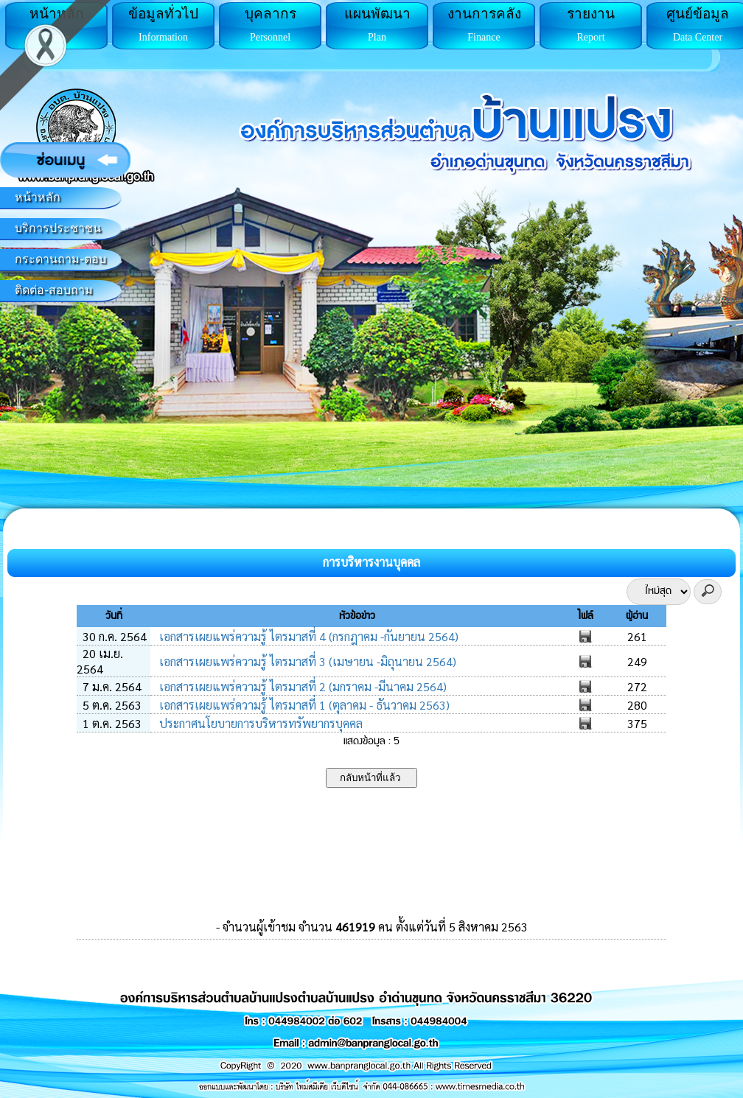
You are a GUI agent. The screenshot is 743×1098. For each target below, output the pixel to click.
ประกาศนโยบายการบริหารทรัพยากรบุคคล (259, 723)
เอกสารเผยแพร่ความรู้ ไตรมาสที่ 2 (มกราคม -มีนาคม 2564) (301, 686)
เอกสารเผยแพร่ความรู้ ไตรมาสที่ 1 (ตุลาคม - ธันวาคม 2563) (303, 705)
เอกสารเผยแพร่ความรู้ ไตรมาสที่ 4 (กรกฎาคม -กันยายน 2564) (307, 636)
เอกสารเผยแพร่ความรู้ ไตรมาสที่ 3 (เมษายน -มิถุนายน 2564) (306, 661)
